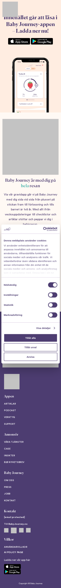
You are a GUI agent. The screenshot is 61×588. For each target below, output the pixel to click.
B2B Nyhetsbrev (14, 462)
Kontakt (10, 500)
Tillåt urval (30, 347)
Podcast (10, 410)
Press (8, 487)
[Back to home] (10, 9)
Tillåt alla (30, 337)
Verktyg (9, 417)
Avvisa (30, 356)
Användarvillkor (15, 547)
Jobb (7, 494)
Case (7, 449)
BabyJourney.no (17, 524)
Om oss (9, 480)
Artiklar (10, 404)
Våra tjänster (14, 442)
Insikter (9, 456)
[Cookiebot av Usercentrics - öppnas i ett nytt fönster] (43, 229)
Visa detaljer (43, 328)
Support (9, 424)
